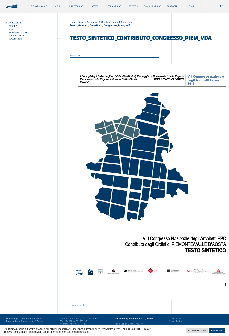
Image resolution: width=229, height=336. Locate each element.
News (11, 29)
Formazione (114, 6)
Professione (76, 6)
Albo (57, 6)
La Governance (38, 6)
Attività (133, 6)
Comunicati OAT (95, 22)
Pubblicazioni (16, 36)
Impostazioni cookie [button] (197, 331)
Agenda (13, 26)
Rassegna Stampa (19, 32)
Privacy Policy (175, 321)
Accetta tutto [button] (217, 331)
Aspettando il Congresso (119, 22)
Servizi (95, 6)
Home (73, 22)
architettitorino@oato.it (74, 324)
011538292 (81, 321)
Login (191, 6)
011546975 (68, 321)
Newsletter (15, 39)
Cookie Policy (175, 318)
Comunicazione (152, 6)
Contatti (172, 6)
